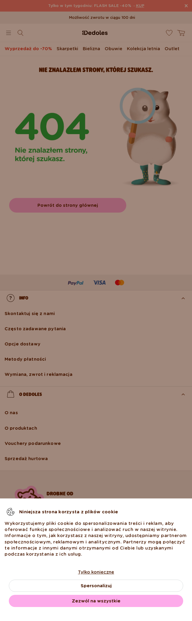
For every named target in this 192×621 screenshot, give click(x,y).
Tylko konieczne (96, 572)
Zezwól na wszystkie (96, 600)
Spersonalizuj (96, 585)
